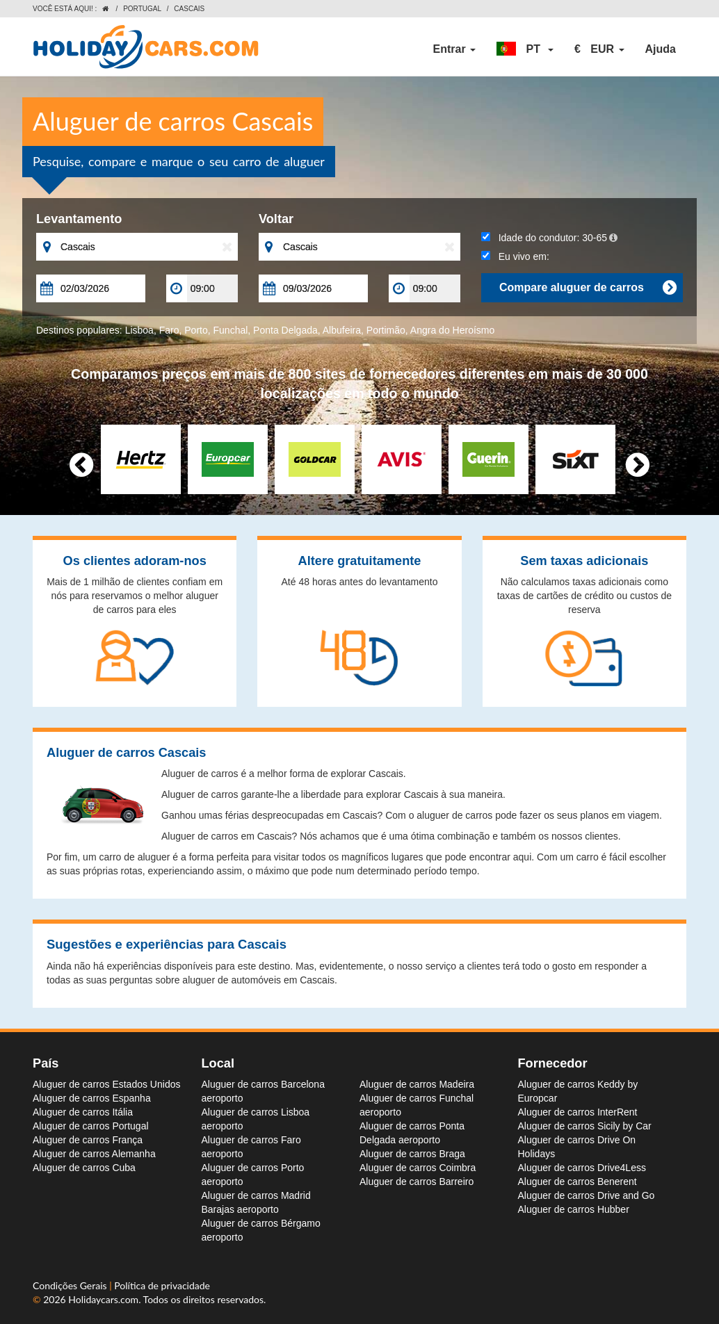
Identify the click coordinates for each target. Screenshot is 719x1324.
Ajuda (660, 49)
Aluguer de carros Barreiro (417, 1181)
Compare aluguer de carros (587, 287)
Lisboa (139, 330)
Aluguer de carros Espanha (92, 1098)
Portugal (142, 9)
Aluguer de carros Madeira (417, 1084)
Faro (169, 330)
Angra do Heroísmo (452, 330)
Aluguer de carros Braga (412, 1153)
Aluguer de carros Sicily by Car (585, 1125)
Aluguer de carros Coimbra (418, 1167)
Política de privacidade (162, 1285)
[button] (525, 49)
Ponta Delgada (285, 330)
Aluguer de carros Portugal (91, 1125)
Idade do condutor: (549, 237)
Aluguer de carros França (88, 1139)
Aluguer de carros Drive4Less (582, 1167)
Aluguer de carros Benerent (577, 1181)
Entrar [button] (454, 49)
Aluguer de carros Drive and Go (586, 1195)
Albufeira (342, 330)
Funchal (230, 330)
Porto (195, 330)
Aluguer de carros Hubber (573, 1209)
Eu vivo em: (515, 256)
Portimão (385, 330)
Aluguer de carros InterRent (578, 1112)
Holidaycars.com (103, 1299)
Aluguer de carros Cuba (84, 1167)
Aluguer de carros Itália (83, 1112)
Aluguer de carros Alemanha (94, 1153)
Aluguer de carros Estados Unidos (106, 1084)
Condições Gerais (71, 1285)
